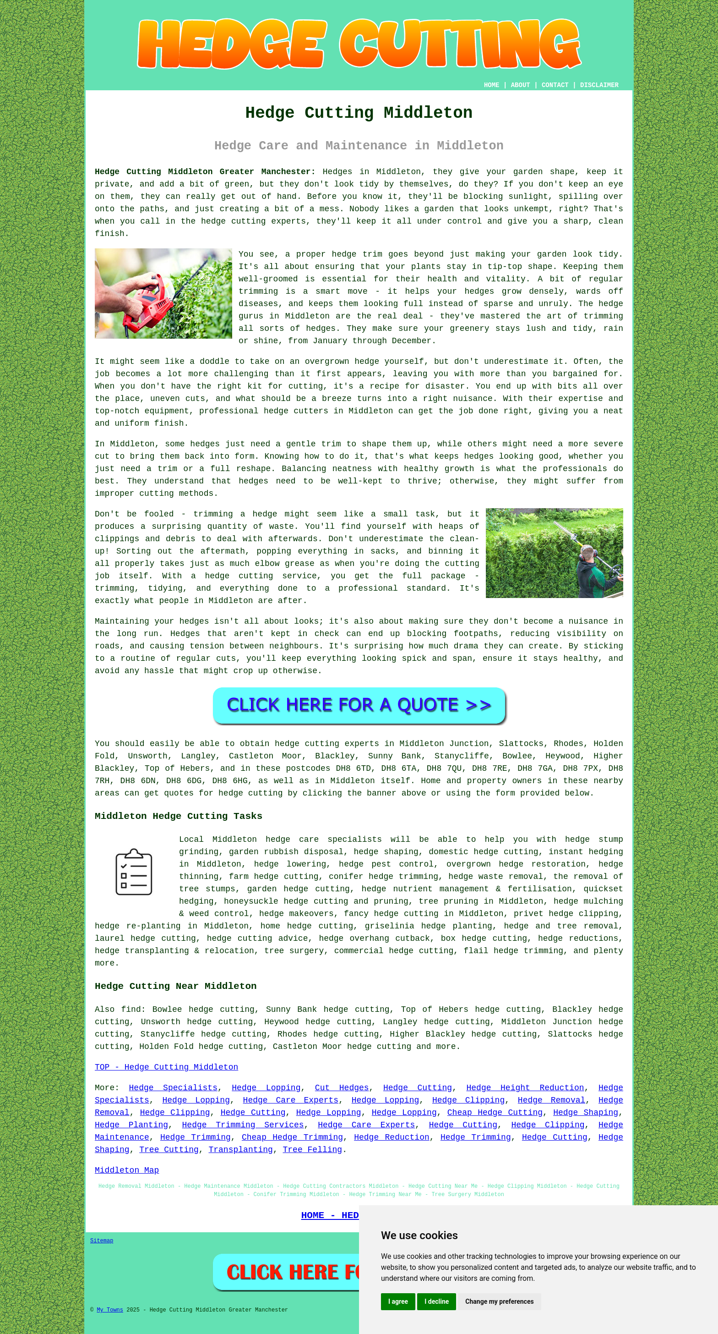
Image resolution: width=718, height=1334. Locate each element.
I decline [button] (436, 1301)
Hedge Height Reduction (525, 1087)
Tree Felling (313, 1149)
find (131, 1009)
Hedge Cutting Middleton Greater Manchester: (205, 171)
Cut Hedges (342, 1087)
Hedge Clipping (468, 1100)
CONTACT (555, 85)
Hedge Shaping (585, 1112)
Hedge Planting (131, 1125)
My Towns (110, 1310)
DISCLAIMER (599, 85)
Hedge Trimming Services (243, 1125)
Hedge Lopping (266, 1087)
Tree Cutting (169, 1149)
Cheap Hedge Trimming (292, 1137)
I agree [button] (398, 1301)
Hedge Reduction (392, 1137)
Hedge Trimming (195, 1137)
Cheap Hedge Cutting (495, 1112)
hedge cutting (286, 876)
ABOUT (520, 85)
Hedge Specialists (173, 1087)
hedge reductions (578, 938)
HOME (492, 85)
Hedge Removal (551, 1100)
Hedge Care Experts (291, 1100)
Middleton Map (127, 1170)
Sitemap (101, 1241)
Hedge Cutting (417, 1087)
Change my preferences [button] (499, 1301)
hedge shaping (386, 851)
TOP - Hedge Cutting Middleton (166, 1067)
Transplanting (240, 1149)
